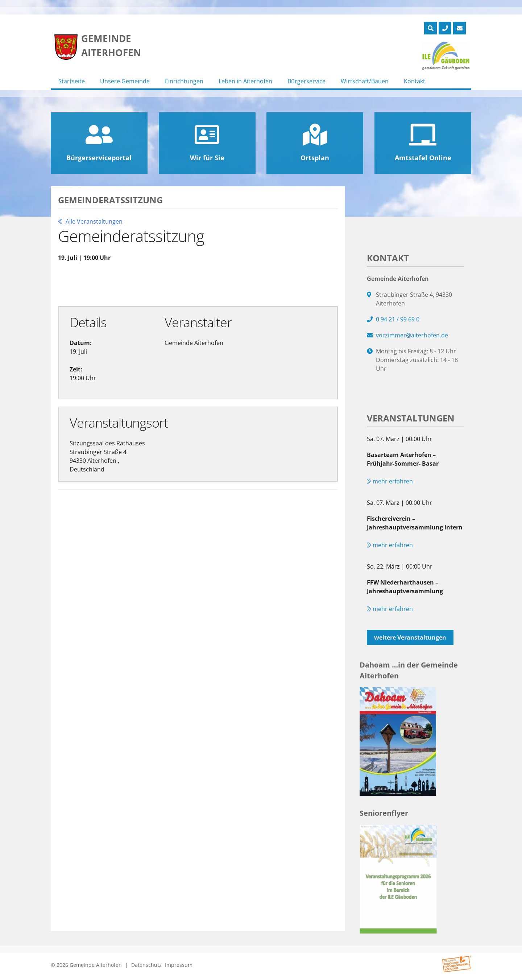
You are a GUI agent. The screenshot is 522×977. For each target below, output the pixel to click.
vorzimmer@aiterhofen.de (412, 335)
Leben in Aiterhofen (245, 81)
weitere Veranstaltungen (410, 637)
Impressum (178, 964)
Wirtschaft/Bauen (365, 81)
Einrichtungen (184, 81)
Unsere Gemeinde (125, 81)
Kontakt (414, 81)
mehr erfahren (390, 481)
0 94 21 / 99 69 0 (397, 319)
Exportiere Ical (208, 283)
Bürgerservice (306, 81)
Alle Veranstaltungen (90, 221)
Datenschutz (146, 964)
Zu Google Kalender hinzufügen (114, 283)
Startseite (71, 81)
